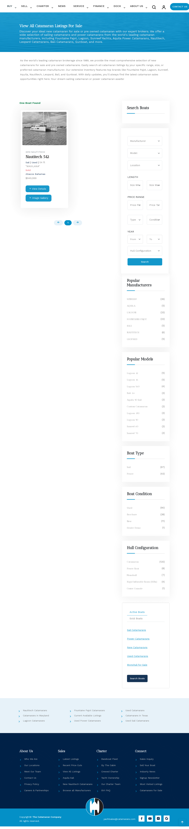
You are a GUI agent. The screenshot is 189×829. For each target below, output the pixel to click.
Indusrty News (147, 774)
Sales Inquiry (147, 761)
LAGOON (131, 315)
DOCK (120, 7)
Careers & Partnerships (36, 793)
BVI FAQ (105, 793)
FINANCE (106, 7)
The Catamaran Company (46, 819)
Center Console (135, 591)
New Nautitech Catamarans (77, 787)
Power (130, 476)
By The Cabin (108, 768)
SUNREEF (132, 301)
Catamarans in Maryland (36, 718)
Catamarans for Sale (151, 793)
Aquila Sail (68, 780)
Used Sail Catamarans (137, 723)
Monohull (132, 577)
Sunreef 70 (133, 435)
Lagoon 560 (133, 389)
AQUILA (131, 308)
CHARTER (66, 7)
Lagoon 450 (133, 415)
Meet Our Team (32, 774)
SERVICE (91, 7)
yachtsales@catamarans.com (117, 821)
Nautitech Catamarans (35, 713)
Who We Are (30, 761)
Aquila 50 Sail (134, 402)
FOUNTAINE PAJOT (137, 321)
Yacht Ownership (110, 780)
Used (130, 510)
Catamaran (133, 564)
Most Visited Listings (151, 787)
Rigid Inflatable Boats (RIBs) (142, 584)
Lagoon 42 (132, 375)
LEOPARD (132, 341)
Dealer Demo (134, 530)
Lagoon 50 (132, 422)
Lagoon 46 (132, 382)
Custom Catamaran (137, 409)
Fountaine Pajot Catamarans (89, 713)
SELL (52, 7)
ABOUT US (135, 7)
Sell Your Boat (147, 768)
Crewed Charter (109, 774)
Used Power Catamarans (87, 723)
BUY (41, 7)
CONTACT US (177, 7)
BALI (129, 328)
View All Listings (71, 774)
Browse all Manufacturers (77, 793)
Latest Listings (71, 761)
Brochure (132, 517)
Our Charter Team (110, 787)
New (129, 523)
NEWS (80, 7)
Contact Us (30, 780)
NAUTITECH (133, 335)
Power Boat (133, 571)
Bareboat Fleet (109, 761)
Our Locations (32, 768)
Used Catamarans (135, 713)
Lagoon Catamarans (34, 723)
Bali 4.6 (131, 395)
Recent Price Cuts (72, 768)
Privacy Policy (31, 787)
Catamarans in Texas (137, 718)
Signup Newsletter (150, 780)
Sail (129, 469)
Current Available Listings (87, 718)
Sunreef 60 (133, 429)
